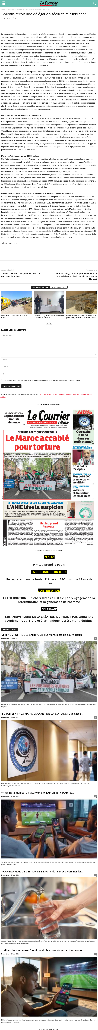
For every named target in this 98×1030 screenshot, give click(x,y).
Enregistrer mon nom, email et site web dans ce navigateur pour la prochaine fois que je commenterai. (42, 380)
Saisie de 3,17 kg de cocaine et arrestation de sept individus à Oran (49, 316)
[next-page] (50, 323)
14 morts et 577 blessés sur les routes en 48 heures (15, 316)
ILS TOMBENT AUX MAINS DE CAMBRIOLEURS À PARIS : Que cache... (42, 713)
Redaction (5, 638)
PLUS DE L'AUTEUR (59, 287)
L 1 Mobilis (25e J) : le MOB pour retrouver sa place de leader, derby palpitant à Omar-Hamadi (75, 276)
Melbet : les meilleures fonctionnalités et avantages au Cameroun (41, 950)
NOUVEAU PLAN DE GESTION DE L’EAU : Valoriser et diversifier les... (42, 871)
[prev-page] (47, 323)
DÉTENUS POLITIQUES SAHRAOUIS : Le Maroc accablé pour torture (42, 635)
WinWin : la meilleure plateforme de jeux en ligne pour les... (37, 792)
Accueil (3, 9)
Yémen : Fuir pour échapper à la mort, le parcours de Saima (20, 274)
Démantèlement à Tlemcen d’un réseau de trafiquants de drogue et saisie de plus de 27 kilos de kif (81, 317)
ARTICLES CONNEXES (40, 287)
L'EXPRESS (11, 9)
